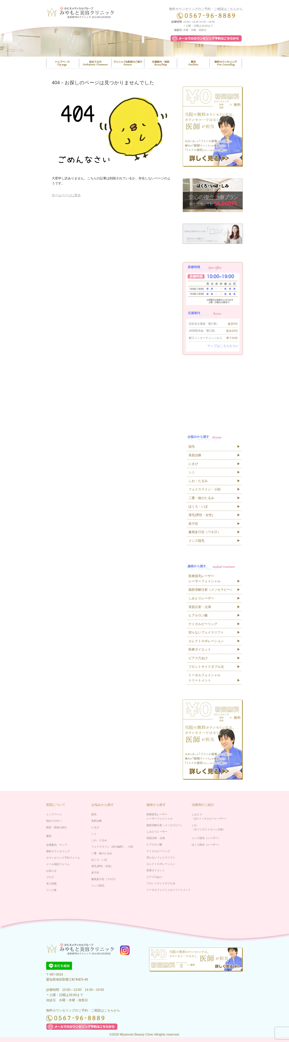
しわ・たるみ (198, 481)
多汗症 (193, 523)
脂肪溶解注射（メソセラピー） (210, 589)
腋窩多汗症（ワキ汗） (204, 532)
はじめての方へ (95, 63)
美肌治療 (194, 455)
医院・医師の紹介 (128, 63)
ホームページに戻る (66, 195)
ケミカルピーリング (202, 624)
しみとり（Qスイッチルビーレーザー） (210, 816)
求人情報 (51, 883)
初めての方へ (54, 820)
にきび (193, 464)
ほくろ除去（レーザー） (206, 844)
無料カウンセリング (226, 63)
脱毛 (191, 446)
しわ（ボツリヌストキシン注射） (209, 827)
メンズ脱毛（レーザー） (206, 838)
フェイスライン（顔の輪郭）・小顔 (112, 846)
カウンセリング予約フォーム (63, 857)
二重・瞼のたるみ (201, 498)
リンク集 (51, 890)
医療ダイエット (199, 649)
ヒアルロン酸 (198, 615)
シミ (191, 472)
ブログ (50, 877)
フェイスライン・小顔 (204, 489)
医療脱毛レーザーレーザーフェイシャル (204, 578)
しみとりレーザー (201, 598)
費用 (193, 63)
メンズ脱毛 (196, 540)
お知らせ (51, 870)
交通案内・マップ (160, 63)
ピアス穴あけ (198, 658)
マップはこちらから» (222, 346)
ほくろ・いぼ (198, 506)
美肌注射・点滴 (199, 607)
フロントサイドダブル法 (206, 666)
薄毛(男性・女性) (200, 515)
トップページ (62, 63)
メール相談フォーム (58, 864)
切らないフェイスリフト (206, 632)
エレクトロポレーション (206, 641)
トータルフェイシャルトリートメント (204, 677)
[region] (144, 40)
